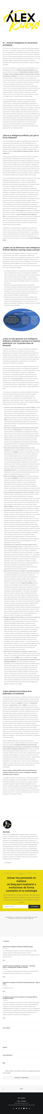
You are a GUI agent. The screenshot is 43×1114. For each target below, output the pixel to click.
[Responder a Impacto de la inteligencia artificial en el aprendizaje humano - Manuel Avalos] (21, 991)
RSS (19, 1098)
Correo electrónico (8, 1055)
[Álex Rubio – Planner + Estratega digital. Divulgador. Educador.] (21, 21)
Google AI (19, 703)
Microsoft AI (14, 705)
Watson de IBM (8, 506)
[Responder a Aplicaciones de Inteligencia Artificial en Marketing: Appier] (21, 960)
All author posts (7, 862)
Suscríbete (22, 1098)
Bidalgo (16, 452)
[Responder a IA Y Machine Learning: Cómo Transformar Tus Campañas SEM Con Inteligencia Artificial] (21, 1018)
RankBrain (15, 478)
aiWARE (17, 657)
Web (4, 1063)
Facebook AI (34, 703)
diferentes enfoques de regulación (25, 70)
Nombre (5, 1047)
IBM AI (25, 705)
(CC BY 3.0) (27, 1103)
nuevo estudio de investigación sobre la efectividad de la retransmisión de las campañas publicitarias (22, 659)
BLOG (21, 1088)
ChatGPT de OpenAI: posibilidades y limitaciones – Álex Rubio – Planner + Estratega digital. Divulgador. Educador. (19, 966)
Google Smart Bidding (26, 583)
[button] (39, 21)
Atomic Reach (17, 429)
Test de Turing (19, 210)
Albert (5, 419)
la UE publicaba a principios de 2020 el (21, 74)
